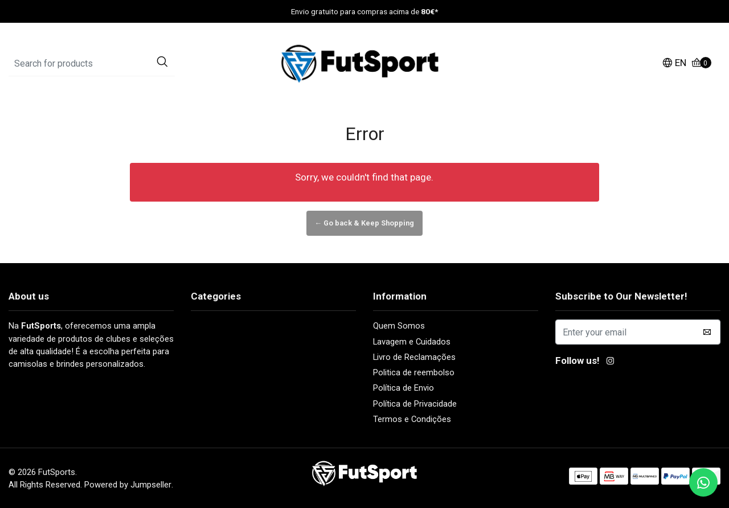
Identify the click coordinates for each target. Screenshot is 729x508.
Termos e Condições (412, 419)
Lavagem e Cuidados (411, 342)
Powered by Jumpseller (127, 485)
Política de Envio (403, 388)
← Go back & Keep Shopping (365, 223)
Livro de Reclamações (414, 357)
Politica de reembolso (413, 372)
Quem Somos (399, 326)
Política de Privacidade (415, 404)
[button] (674, 64)
